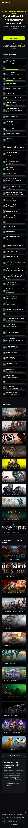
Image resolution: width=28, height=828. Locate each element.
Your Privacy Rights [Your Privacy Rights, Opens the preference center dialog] (14, 824)
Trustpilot (18, 779)
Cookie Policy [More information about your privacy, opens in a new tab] (21, 821)
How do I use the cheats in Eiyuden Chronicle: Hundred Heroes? (13, 783)
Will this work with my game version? (13, 788)
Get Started (13, 38)
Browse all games (14, 756)
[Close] (25, 813)
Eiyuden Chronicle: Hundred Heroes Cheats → (14, 12)
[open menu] (25, 2)
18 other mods (21, 45)
